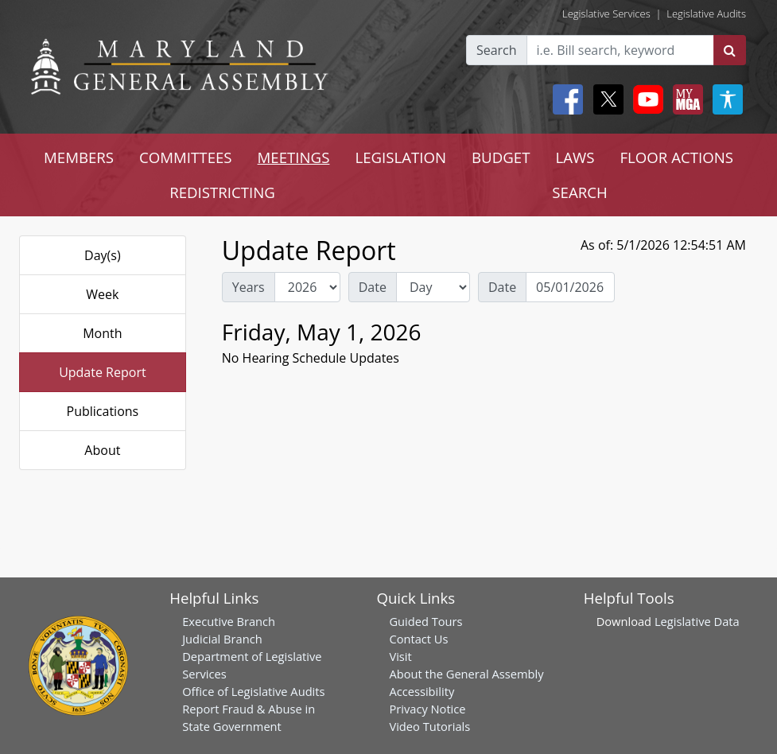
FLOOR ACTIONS (676, 157)
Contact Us (418, 639)
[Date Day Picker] (570, 287)
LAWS (574, 157)
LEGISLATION (400, 157)
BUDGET (501, 157)
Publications (103, 411)
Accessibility (421, 691)
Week (102, 294)
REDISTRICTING (222, 192)
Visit (400, 656)
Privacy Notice (427, 709)
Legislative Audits (706, 13)
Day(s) (102, 255)
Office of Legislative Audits (253, 691)
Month (102, 333)
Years (248, 287)
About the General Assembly (466, 674)
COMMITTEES (185, 157)
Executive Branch (228, 621)
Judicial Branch (222, 639)
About (102, 450)
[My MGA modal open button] (684, 99)
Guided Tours (425, 621)
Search (496, 50)
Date (373, 287)
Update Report (102, 372)
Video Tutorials (429, 726)
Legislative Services (606, 13)
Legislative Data (697, 621)
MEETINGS (294, 157)
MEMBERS (79, 157)
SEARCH (579, 192)
